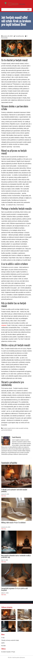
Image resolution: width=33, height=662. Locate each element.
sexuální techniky (23, 428)
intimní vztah (14, 428)
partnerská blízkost (6, 430)
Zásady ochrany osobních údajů (10, 640)
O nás (2, 637)
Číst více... (4, 496)
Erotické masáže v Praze (8, 652)
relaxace (4, 325)
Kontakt (3, 645)
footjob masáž (7, 428)
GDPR (2, 643)
